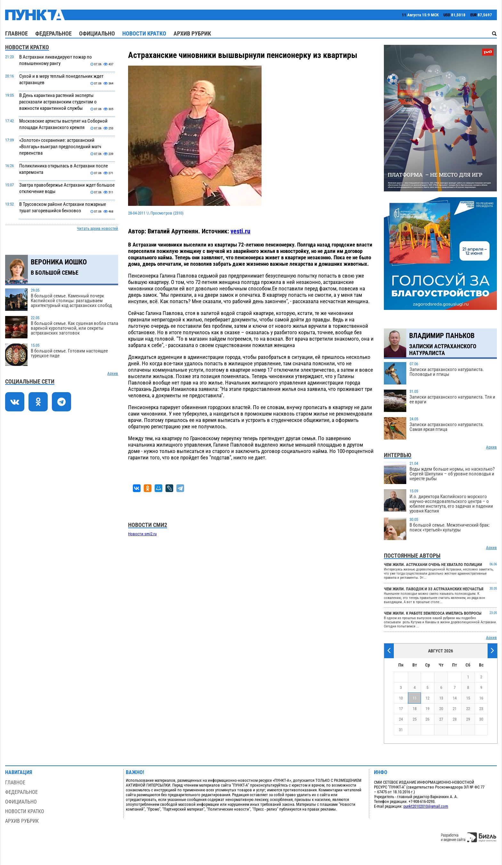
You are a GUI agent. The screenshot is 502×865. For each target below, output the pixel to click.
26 (427, 719)
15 (468, 698)
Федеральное (53, 33)
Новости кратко (144, 33)
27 (441, 719)
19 (427, 708)
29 (468, 719)
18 (415, 708)
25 (415, 719)
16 (481, 698)
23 (481, 708)
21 (455, 708)
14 (455, 698)
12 (427, 698)
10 (401, 698)
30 (481, 719)
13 (441, 698)
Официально (97, 33)
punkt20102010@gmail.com (425, 806)
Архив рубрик (192, 33)
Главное (16, 33)
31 (401, 729)
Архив (112, 373)
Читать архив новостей (97, 228)
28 (455, 719)
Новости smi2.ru (142, 533)
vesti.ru (240, 231)
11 (415, 698)
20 (441, 708)
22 (468, 708)
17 (401, 708)
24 (401, 719)
